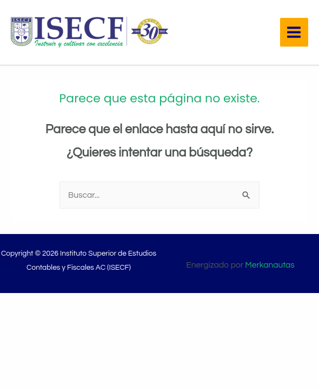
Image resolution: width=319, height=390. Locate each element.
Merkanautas (269, 265)
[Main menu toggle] (294, 32)
